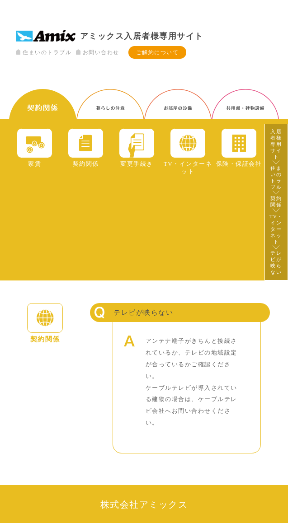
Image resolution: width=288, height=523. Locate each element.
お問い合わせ (97, 52)
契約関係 (276, 201)
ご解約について (157, 52)
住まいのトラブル (43, 52)
